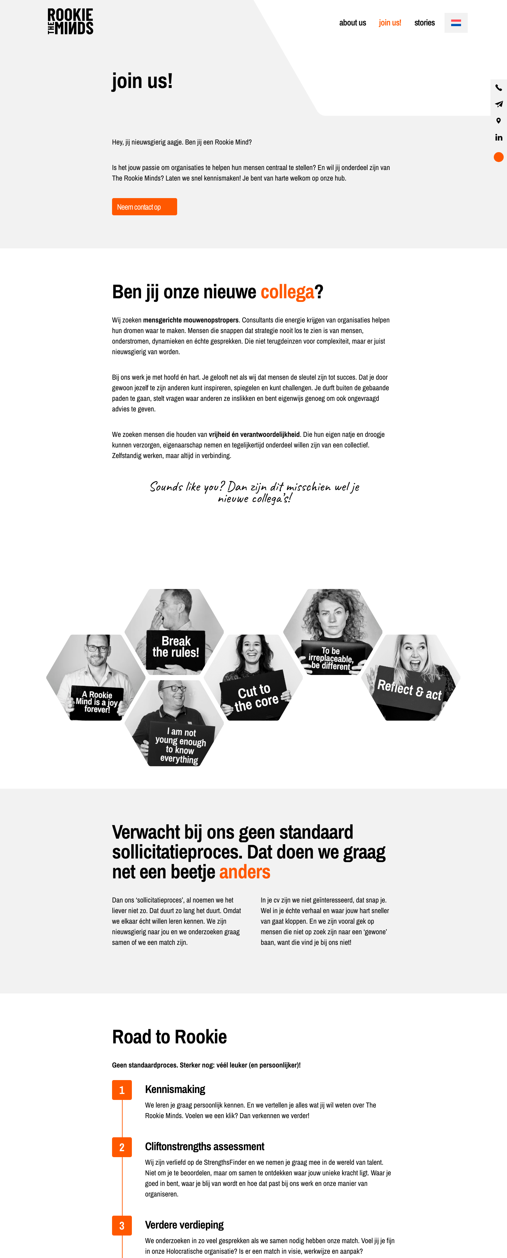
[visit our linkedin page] (498, 137)
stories (424, 22)
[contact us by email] (498, 104)
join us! (390, 22)
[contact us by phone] (498, 87)
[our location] (498, 120)
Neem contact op (139, 206)
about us (352, 22)
